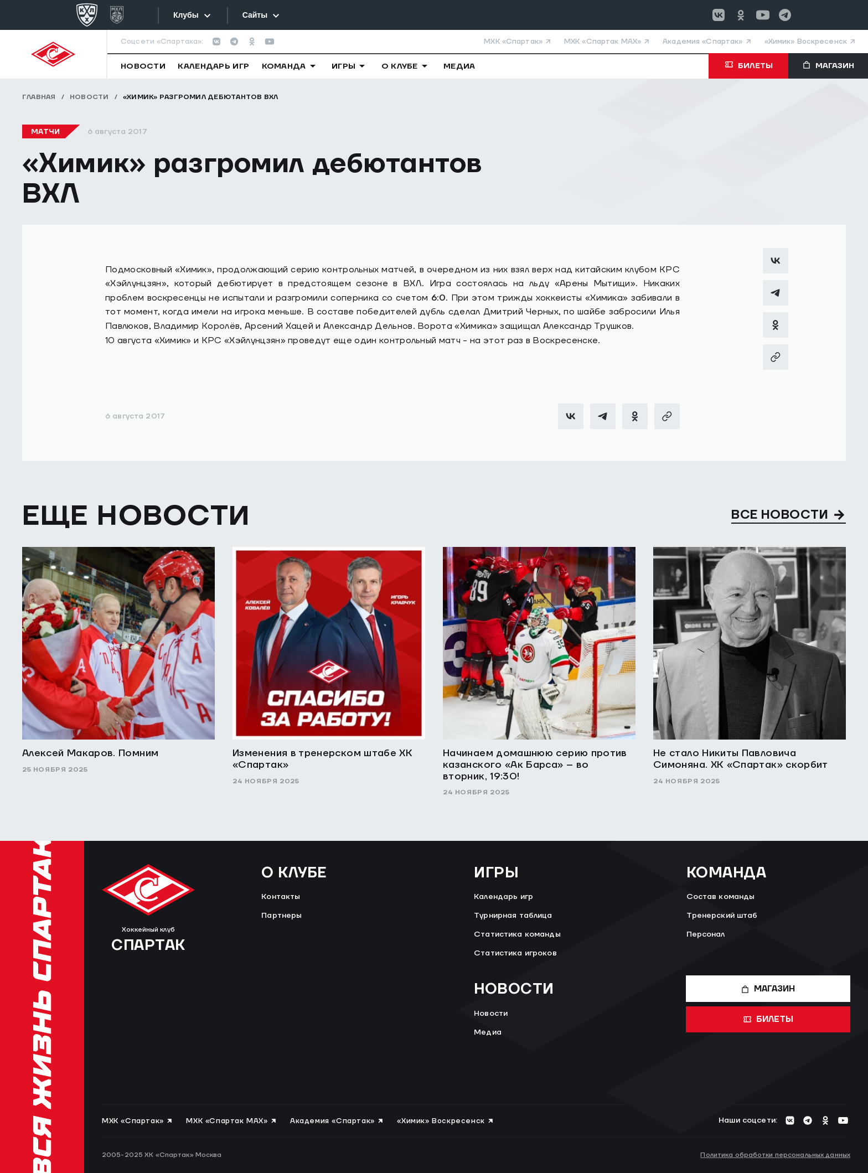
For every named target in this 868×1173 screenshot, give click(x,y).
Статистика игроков (515, 953)
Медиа (488, 1032)
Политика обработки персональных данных (775, 1155)
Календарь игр (503, 897)
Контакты (280, 897)
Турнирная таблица (513, 916)
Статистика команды (517, 934)
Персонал (705, 934)
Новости (89, 97)
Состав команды (720, 897)
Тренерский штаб (722, 916)
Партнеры (281, 916)
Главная (39, 97)
